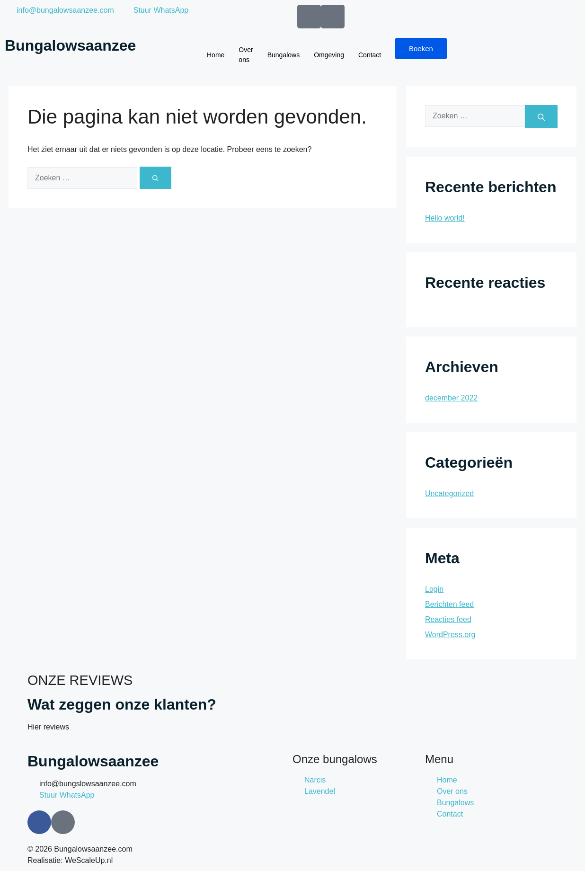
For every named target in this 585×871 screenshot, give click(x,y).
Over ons (246, 54)
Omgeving (329, 55)
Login (434, 589)
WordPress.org (450, 635)
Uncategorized (449, 493)
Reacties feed (448, 619)
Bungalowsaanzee (70, 45)
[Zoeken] (155, 178)
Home (215, 55)
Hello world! (445, 218)
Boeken (421, 48)
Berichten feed (449, 604)
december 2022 (451, 398)
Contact (369, 55)
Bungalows (283, 55)
